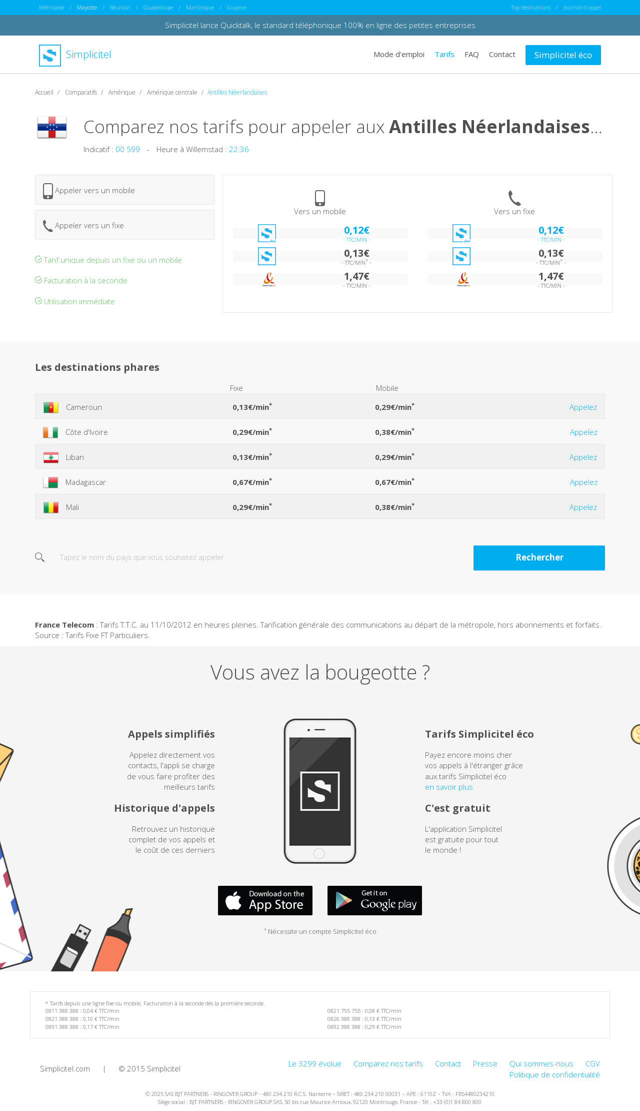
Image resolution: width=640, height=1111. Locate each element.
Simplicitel (75, 54)
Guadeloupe (158, 7)
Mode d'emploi (399, 54)
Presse (485, 1063)
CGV (593, 1063)
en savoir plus (449, 787)
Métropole (51, 7)
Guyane (236, 7)
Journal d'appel (582, 7)
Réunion (120, 7)
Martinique (200, 7)
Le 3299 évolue (315, 1063)
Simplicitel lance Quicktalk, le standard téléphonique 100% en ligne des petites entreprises (320, 25)
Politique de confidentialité (555, 1074)
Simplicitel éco (563, 55)
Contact (502, 54)
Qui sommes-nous (542, 1063)
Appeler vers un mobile (89, 191)
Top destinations (530, 7)
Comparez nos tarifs (388, 1063)
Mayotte (87, 7)
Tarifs (444, 54)
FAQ (471, 54)
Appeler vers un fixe (83, 226)
